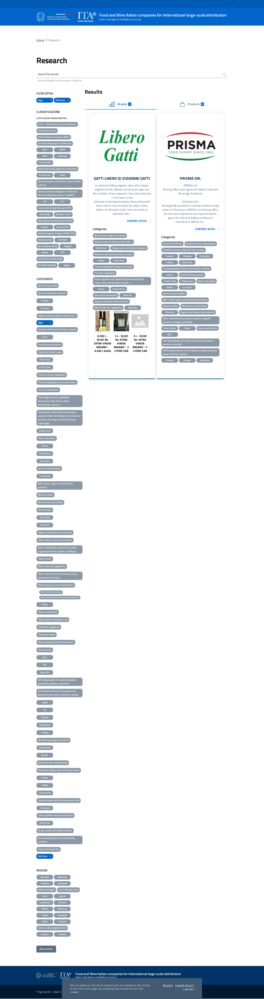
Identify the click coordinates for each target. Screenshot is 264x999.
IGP (45, 202)
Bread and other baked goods (53, 763)
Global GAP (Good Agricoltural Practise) (57, 169)
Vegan (67, 265)
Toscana (62, 922)
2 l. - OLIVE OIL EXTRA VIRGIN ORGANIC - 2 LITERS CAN (121, 350)
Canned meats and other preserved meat (58, 800)
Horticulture (45, 453)
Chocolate (45, 808)
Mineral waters (45, 495)
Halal (62, 175)
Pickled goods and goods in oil (53, 620)
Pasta (45, 605)
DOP (45, 156)
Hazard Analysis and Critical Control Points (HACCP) (59, 183)
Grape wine (45, 431)
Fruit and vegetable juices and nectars (57, 382)
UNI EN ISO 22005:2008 (50, 259)
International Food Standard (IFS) (54, 208)
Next (153, 344)
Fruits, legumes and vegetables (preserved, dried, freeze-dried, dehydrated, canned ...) (54, 401)
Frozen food (45, 367)
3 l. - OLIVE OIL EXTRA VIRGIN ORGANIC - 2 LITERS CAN (140, 350)
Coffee (45, 785)
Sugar (45, 702)
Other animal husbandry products (55, 540)
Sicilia (45, 922)
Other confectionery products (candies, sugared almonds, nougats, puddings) (57, 549)
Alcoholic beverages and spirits (53, 740)
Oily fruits (45, 517)
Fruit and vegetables (48, 390)
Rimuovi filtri (46, 949)
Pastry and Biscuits (47, 612)
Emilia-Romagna (46, 890)
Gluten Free (45, 175)
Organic (68, 246)
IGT (62, 202)
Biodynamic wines (47, 131)
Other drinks (45, 559)
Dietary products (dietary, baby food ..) (57, 316)
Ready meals (44, 650)
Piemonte (62, 909)
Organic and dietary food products (55, 533)
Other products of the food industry (56, 585)
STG (62, 253)
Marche (62, 902)
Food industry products (49, 345)
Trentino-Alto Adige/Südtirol (52, 928)
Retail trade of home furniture (51, 592)
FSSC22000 (45, 162)
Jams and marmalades (49, 469)
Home (40, 40)
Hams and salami (46, 438)
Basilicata (62, 877)
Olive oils (44, 525)
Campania (62, 883)
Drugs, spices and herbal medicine (55, 831)
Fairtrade (62, 156)
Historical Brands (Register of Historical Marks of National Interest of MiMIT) (57, 193)
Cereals (45, 301)
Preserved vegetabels (49, 627)
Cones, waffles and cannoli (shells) (55, 816)
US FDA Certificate (47, 265)
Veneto (62, 934)
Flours (45, 337)
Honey (45, 446)
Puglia (45, 915)
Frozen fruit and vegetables (51, 375)
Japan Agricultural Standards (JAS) (55, 221)
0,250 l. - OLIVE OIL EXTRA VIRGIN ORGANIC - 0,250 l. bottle (102, 350)
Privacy (168, 985)
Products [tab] (192, 104)
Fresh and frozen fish (48, 849)
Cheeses (45, 308)
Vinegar (45, 732)
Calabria (45, 883)
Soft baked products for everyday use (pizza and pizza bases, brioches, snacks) (58, 693)
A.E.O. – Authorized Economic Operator (57, 124)
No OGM (63, 240)
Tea (44, 710)
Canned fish (45, 793)
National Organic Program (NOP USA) (56, 234)
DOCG (62, 150)
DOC (45, 150)
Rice (45, 657)
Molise (44, 909)
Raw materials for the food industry (56, 642)
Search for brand (49, 74)
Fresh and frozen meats (50, 352)
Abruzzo (45, 877)
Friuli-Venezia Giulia (68, 890)
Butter (45, 778)
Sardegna (62, 915)
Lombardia (44, 902)
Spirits (45, 253)
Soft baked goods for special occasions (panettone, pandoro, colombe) (57, 682)
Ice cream (45, 461)
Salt (45, 665)
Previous (90, 344)
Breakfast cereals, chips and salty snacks (58, 770)
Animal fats (45, 748)
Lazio (44, 896)
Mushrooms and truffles (50, 502)
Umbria (44, 934)
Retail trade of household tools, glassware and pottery (60, 597)
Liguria (62, 896)
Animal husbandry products (52, 293)
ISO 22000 (44, 214)
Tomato (44, 717)
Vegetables (45, 725)
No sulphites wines (47, 246)
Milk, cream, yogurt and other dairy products (55, 485)
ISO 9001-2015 (63, 214)
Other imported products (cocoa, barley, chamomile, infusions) (58, 576)
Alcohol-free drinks (47, 286)
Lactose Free (62, 227)
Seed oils (44, 672)
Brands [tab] (120, 104)
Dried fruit (45, 823)
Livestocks (45, 476)
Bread (45, 755)
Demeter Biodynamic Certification (55, 143)
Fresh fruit (45, 360)
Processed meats (46, 635)
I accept (188, 989)
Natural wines (45, 240)
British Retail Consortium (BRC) (54, 137)
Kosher (44, 227)
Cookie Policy (184, 985)
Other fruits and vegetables (52, 566)
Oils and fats (44, 510)
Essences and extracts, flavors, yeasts (57, 330)
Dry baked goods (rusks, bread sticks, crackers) (56, 840)
